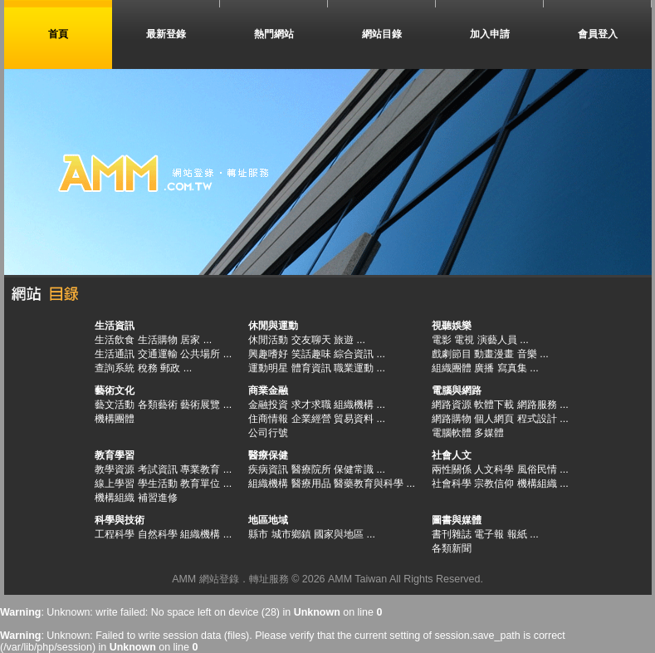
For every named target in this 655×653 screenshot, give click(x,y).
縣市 (258, 534)
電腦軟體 (452, 433)
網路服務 (537, 404)
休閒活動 (268, 340)
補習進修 (158, 497)
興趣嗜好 (268, 354)
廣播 (484, 368)
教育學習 (114, 455)
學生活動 (158, 483)
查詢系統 (114, 368)
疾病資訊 (268, 469)
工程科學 (114, 534)
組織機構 (354, 404)
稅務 (148, 368)
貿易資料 (354, 419)
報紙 (517, 534)
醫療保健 (268, 455)
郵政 (170, 368)
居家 (190, 340)
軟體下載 (494, 404)
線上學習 (114, 483)
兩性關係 (452, 469)
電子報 (489, 534)
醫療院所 (311, 469)
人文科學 (494, 469)
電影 (442, 340)
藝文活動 (114, 404)
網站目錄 (382, 34)
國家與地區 (339, 534)
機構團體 (114, 419)
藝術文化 (114, 390)
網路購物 (452, 419)
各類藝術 (158, 404)
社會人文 (452, 455)
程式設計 (537, 419)
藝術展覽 (200, 404)
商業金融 (268, 390)
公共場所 (200, 354)
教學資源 (114, 469)
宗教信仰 (494, 483)
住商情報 (268, 419)
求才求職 (311, 404)
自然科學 (158, 534)
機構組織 (114, 497)
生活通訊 (114, 354)
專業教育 (200, 469)
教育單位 (200, 483)
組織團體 (452, 368)
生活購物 (158, 340)
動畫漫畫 (494, 354)
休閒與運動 (273, 325)
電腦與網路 (456, 390)
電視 (464, 340)
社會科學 (452, 483)
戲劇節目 (452, 354)
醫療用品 (311, 483)
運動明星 (268, 368)
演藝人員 (497, 340)
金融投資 (268, 404)
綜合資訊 (354, 354)
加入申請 (490, 34)
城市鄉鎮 (291, 534)
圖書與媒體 (456, 520)
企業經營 (311, 419)
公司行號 (268, 433)
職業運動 (354, 368)
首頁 (58, 34)
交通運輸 (158, 354)
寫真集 (512, 368)
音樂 (527, 354)
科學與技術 (119, 520)
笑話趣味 (311, 354)
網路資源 (452, 404)
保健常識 (354, 469)
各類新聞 (452, 548)
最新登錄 (166, 34)
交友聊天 (311, 340)
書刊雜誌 (452, 534)
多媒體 (489, 433)
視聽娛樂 (452, 325)
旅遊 (344, 340)
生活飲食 (114, 340)
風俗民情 (537, 469)
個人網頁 (494, 419)
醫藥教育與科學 (368, 483)
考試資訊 (158, 469)
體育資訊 (311, 368)
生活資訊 (114, 325)
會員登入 (598, 34)
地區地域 (268, 520)
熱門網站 (274, 34)
